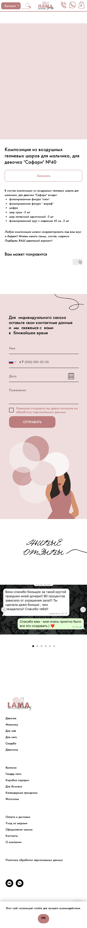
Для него (11, 737)
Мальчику (12, 724)
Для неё (11, 730)
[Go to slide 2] (37, 646)
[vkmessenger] (9, 886)
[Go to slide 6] (54, 646)
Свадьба (11, 743)
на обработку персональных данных (47, 410)
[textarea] (44, 394)
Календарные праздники (22, 792)
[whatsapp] (19, 886)
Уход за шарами (16, 823)
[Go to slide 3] (41, 646)
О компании (14, 842)
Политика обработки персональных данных (34, 860)
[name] (44, 348)
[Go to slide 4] (46, 646)
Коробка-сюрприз (17, 780)
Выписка (11, 767)
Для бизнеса (14, 786)
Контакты (12, 835)
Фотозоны (12, 799)
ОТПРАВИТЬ (32, 422)
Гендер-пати (13, 774)
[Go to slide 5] (50, 646)
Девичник (12, 749)
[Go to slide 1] (33, 646)
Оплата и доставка (18, 817)
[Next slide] (83, 609)
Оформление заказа (19, 829)
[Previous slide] (4, 609)
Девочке (11, 718)
